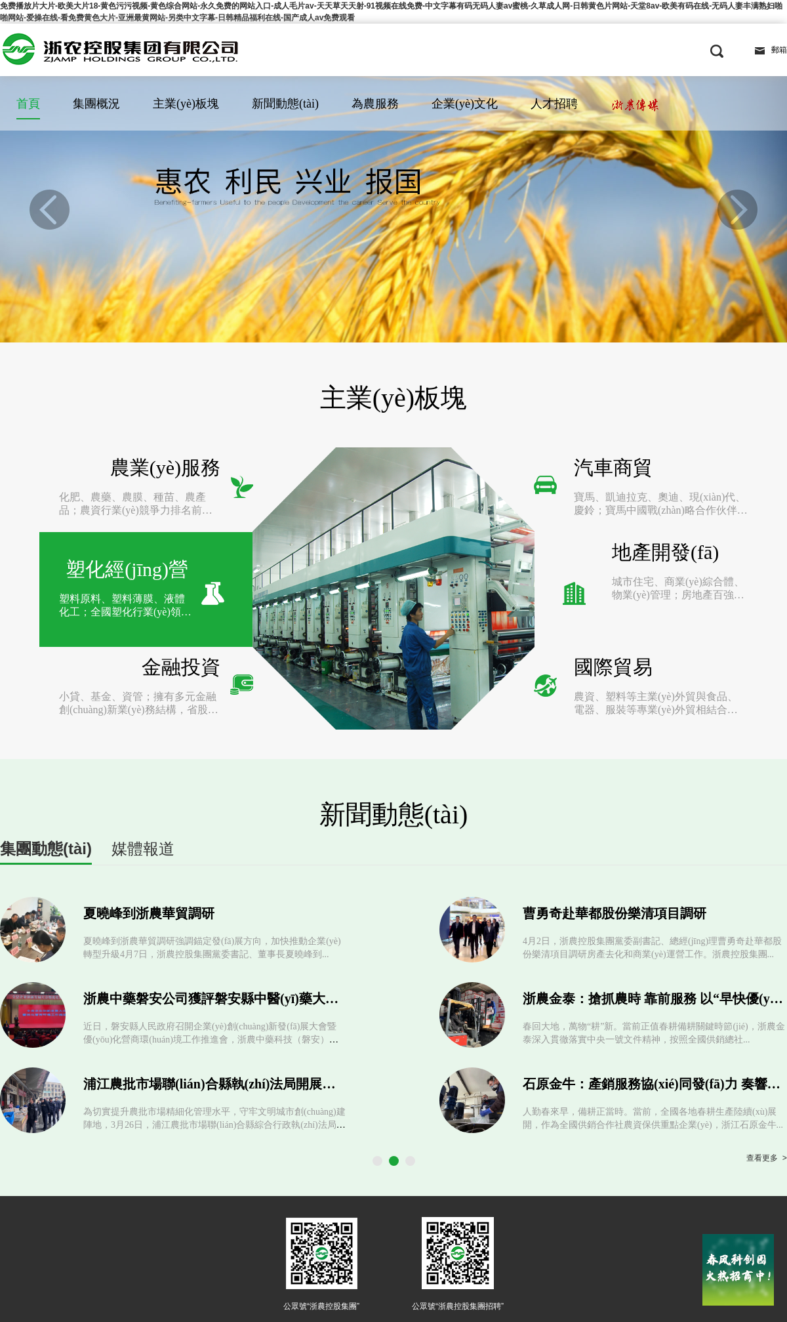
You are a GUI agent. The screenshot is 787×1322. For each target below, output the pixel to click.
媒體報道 (142, 753)
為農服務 (375, 103)
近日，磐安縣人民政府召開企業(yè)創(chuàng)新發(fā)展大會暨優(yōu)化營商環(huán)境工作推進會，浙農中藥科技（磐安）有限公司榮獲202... (210, 944)
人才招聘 (554, 103)
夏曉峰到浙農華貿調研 (148, 817)
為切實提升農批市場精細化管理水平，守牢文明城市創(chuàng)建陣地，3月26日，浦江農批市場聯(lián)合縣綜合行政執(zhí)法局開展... (214, 1029)
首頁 (28, 103)
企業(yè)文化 (465, 103)
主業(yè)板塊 (186, 103)
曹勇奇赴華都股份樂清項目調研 (614, 817)
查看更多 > (766, 1062)
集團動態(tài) (46, 753)
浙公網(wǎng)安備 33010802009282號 (587, 1246)
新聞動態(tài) (285, 103)
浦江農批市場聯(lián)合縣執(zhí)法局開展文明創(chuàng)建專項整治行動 (293, 988)
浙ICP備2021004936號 (468, 1249)
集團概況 (96, 103)
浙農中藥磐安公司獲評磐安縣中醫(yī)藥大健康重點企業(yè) (254, 903)
